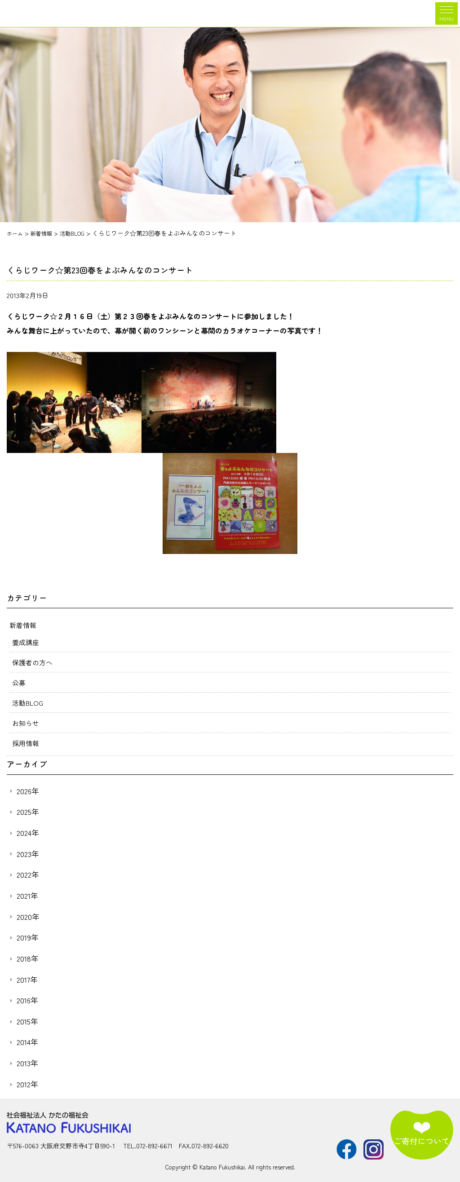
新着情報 (23, 625)
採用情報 (26, 743)
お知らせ (26, 722)
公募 (19, 682)
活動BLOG (28, 702)
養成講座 (26, 642)
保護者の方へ (33, 662)
